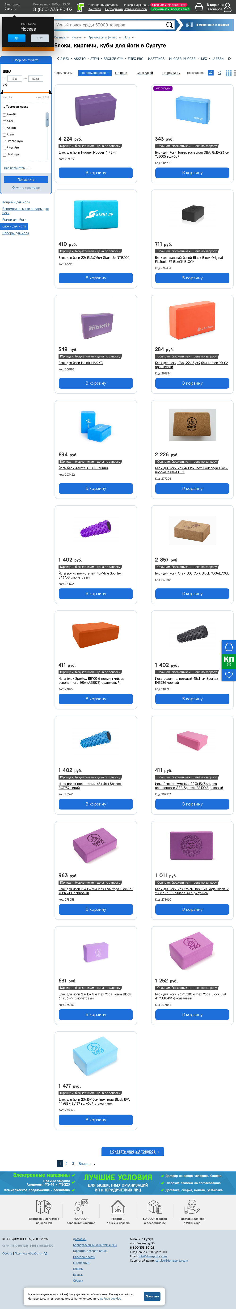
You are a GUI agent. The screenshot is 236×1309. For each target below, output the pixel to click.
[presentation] (58, 58)
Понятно (152, 1296)
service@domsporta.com (172, 1260)
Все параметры (14, 167)
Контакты (94, 9)
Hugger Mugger (182, 59)
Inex (203, 59)
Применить (25, 179)
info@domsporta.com (153, 1256)
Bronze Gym (113, 59)
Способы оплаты (84, 1257)
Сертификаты (114, 9)
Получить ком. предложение (170, 9)
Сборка (78, 1280)
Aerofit (11, 114)
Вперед (84, 1164)
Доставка (111, 4)
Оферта (7, 1253)
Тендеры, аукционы (136, 4)
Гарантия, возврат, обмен (90, 1250)
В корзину (96, 172)
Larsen (217, 59)
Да (16, 38)
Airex (64, 59)
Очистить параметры (26, 187)
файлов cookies (110, 1298)
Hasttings (156, 59)
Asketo (80, 59)
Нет (39, 38)
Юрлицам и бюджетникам (169, 4)
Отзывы (78, 1268)
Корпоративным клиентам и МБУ (95, 1244)
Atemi (94, 59)
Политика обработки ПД (31, 1253)
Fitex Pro (135, 59)
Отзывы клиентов (135, 9)
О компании (96, 4)
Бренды (78, 1274)
